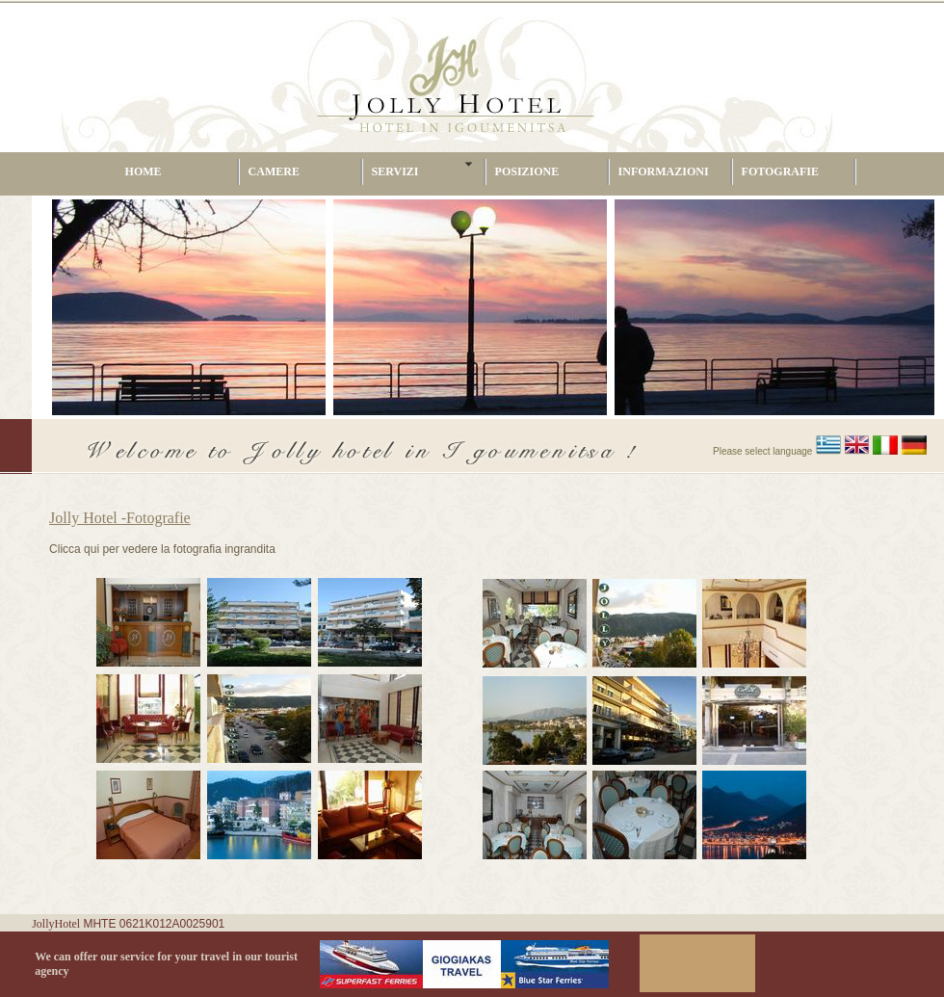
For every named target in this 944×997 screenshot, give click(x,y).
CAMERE (274, 171)
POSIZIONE (527, 171)
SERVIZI (395, 171)
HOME (143, 171)
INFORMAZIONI (663, 171)
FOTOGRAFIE (780, 171)
